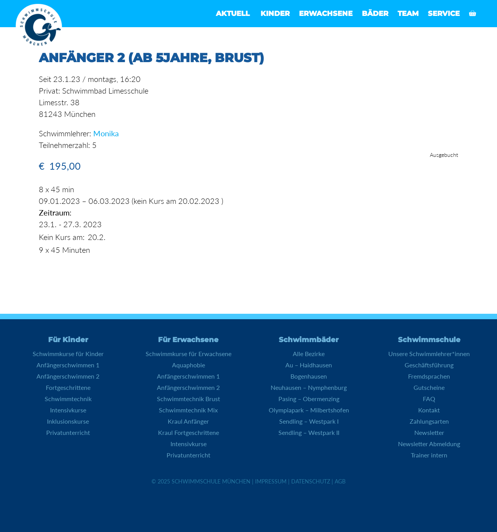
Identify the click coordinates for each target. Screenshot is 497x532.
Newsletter (429, 432)
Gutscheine (429, 387)
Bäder (375, 13)
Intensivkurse (68, 410)
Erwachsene (326, 13)
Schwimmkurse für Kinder (68, 353)
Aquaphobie (188, 365)
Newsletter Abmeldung (429, 443)
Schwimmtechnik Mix (188, 410)
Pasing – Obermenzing (308, 398)
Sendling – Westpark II (308, 432)
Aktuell (233, 13)
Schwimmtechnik (68, 398)
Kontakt (429, 410)
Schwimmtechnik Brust (188, 398)
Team (408, 13)
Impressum (271, 481)
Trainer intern (429, 455)
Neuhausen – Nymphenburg (309, 387)
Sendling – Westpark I (309, 421)
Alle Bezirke (309, 353)
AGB (340, 481)
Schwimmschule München (211, 481)
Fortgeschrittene (68, 387)
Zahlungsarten (429, 421)
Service (444, 13)
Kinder (275, 13)
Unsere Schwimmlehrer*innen (429, 353)
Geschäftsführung (429, 365)
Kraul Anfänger (188, 421)
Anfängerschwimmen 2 (67, 376)
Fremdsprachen (429, 376)
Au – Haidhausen (308, 365)
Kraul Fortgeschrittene (188, 432)
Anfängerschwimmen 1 (67, 365)
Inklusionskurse (68, 421)
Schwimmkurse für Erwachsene (188, 353)
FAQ (429, 398)
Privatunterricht (68, 432)
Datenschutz (310, 481)
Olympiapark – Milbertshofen (309, 410)
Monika (106, 133)
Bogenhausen (308, 376)
